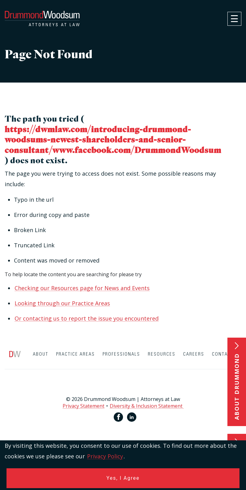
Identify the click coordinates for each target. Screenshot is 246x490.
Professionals (121, 354)
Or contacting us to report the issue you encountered (87, 318)
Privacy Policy (105, 456)
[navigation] (234, 19)
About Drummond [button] (236, 386)
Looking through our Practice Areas (62, 303)
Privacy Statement (83, 405)
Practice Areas (75, 354)
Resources (161, 354)
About (40, 354)
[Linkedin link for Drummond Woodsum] (131, 417)
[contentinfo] (123, 390)
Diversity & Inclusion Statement (147, 405)
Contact (223, 354)
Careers (193, 354)
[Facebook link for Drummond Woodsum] (118, 417)
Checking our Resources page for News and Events (82, 288)
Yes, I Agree (123, 478)
